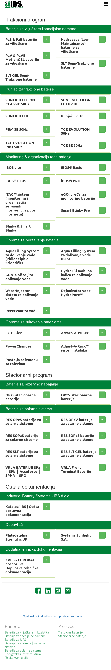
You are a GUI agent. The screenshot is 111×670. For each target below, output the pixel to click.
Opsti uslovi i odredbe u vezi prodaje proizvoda (52, 616)
